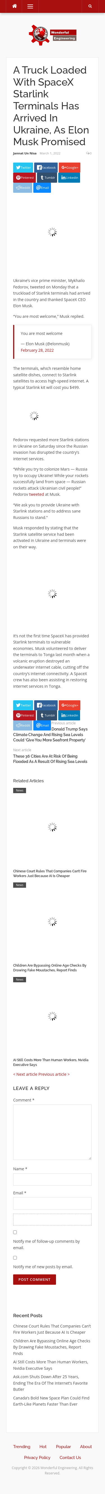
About (86, 1446)
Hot (42, 1446)
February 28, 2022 (37, 350)
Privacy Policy (37, 1457)
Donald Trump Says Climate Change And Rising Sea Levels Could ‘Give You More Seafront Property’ (50, 734)
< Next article (25, 1074)
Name (20, 1168)
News (19, 790)
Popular (63, 1446)
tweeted (37, 494)
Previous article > (54, 1074)
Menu (27, 6)
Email (19, 1192)
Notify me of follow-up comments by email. (46, 1244)
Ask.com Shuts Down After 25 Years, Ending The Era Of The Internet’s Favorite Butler (50, 1383)
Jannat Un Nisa (25, 153)
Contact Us (70, 1457)
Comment (23, 1100)
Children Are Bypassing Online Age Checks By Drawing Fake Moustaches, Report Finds (51, 1347)
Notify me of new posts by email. (43, 1266)
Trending (21, 1446)
